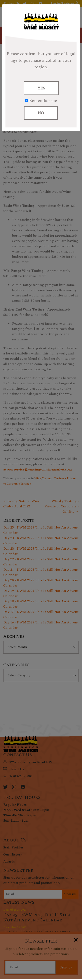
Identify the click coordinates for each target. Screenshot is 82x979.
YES (41, 88)
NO (41, 113)
